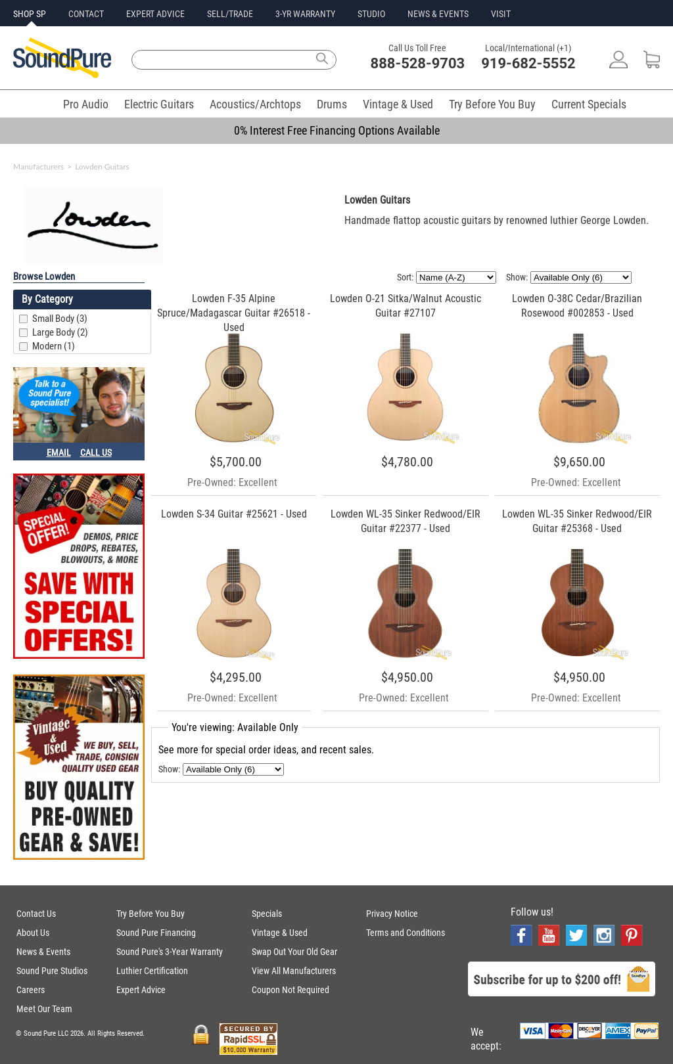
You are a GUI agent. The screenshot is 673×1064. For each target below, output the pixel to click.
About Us (32, 932)
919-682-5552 (528, 63)
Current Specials (588, 104)
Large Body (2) (60, 332)
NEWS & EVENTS (438, 14)
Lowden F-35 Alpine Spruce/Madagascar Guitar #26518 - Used (233, 313)
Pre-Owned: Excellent (232, 482)
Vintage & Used (398, 104)
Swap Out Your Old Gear (294, 951)
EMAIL (59, 452)
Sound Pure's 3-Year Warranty (169, 951)
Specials (267, 913)
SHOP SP (29, 14)
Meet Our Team (44, 1009)
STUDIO (371, 14)
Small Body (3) (59, 318)
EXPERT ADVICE (155, 14)
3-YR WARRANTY (305, 14)
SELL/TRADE (230, 14)
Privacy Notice (392, 913)
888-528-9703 (418, 63)
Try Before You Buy (492, 104)
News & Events (43, 951)
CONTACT (86, 14)
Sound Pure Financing (156, 932)
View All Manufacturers (294, 970)
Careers (30, 990)
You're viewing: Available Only (235, 727)
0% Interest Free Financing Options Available (337, 130)
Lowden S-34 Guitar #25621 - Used (234, 514)
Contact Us (36, 913)
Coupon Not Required (290, 990)
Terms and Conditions (405, 932)
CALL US (96, 452)
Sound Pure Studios (51, 970)
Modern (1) (53, 346)
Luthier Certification (152, 970)
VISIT (501, 14)
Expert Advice (141, 990)
